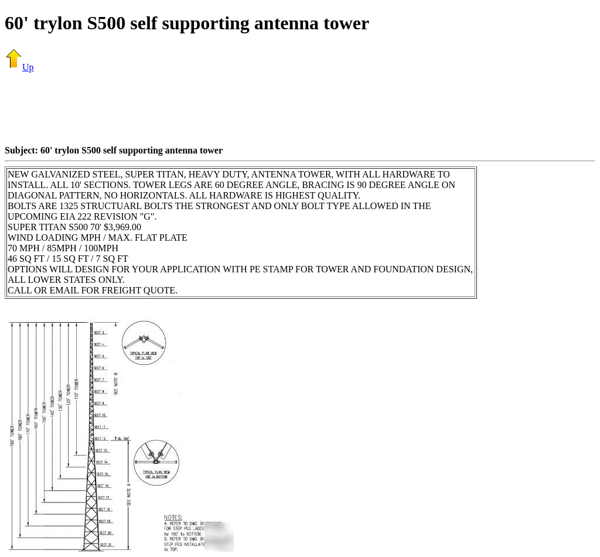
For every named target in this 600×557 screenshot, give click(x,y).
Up (19, 67)
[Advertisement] (300, 108)
